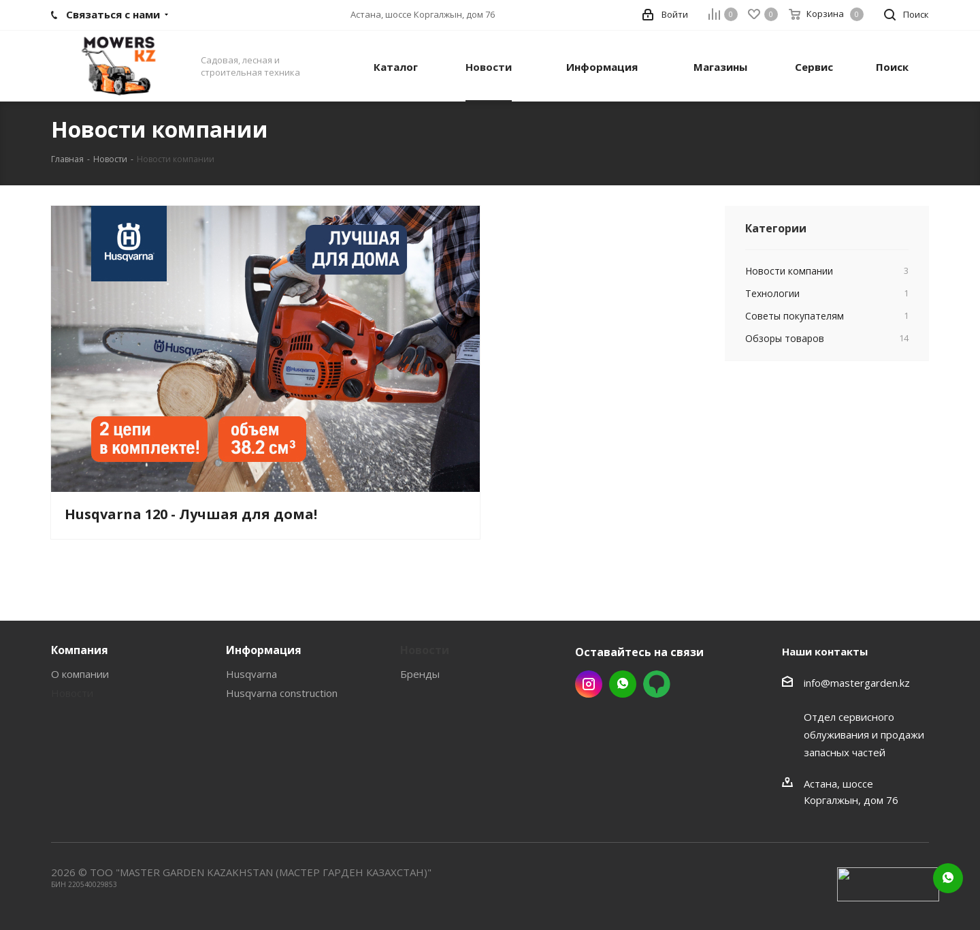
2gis (656, 684)
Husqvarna (251, 674)
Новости (72, 693)
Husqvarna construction (282, 693)
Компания (79, 649)
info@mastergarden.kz (857, 682)
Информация (263, 649)
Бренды (420, 674)
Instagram (588, 684)
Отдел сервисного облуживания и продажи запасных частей (864, 734)
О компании (80, 674)
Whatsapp (622, 684)
